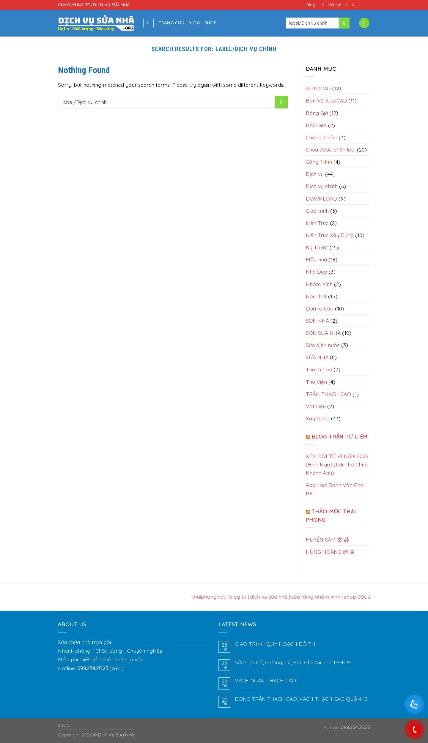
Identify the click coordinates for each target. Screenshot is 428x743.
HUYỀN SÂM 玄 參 (327, 539)
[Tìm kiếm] (148, 23)
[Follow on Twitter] (361, 5)
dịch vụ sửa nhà (270, 596)
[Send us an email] (367, 5)
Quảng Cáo (319, 308)
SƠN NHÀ (317, 320)
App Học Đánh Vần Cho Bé (335, 489)
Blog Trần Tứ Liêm (339, 436)
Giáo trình (317, 210)
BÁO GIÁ (316, 125)
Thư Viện (316, 381)
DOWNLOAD (321, 198)
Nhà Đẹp (316, 271)
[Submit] (344, 23)
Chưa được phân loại (330, 149)
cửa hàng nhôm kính (317, 596)
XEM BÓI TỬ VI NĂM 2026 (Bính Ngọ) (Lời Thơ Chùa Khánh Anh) (337, 464)
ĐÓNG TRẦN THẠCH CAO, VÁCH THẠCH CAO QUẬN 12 (301, 699)
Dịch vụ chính (322, 186)
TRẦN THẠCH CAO (328, 394)
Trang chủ (171, 22)
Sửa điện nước (323, 345)
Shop (210, 22)
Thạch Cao (319, 369)
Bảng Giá (317, 113)
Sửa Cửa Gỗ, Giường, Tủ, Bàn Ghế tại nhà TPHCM (293, 662)
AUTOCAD (318, 88)
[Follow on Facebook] (348, 5)
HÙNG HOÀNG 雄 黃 (330, 551)
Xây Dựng (318, 418)
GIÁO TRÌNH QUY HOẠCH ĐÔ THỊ (276, 644)
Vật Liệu (316, 406)
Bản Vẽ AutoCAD (326, 100)
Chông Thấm (321, 137)
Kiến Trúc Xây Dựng (330, 235)
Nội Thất (316, 296)
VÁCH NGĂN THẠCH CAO (265, 680)
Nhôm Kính (319, 284)
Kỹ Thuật (317, 247)
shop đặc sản (362, 596)
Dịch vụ (315, 174)
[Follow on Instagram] (354, 5)
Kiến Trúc (317, 223)
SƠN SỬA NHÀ (323, 332)
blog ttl (239, 596)
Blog (310, 4)
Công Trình (319, 161)
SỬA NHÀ (317, 357)
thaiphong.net (210, 596)
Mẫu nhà (316, 259)
